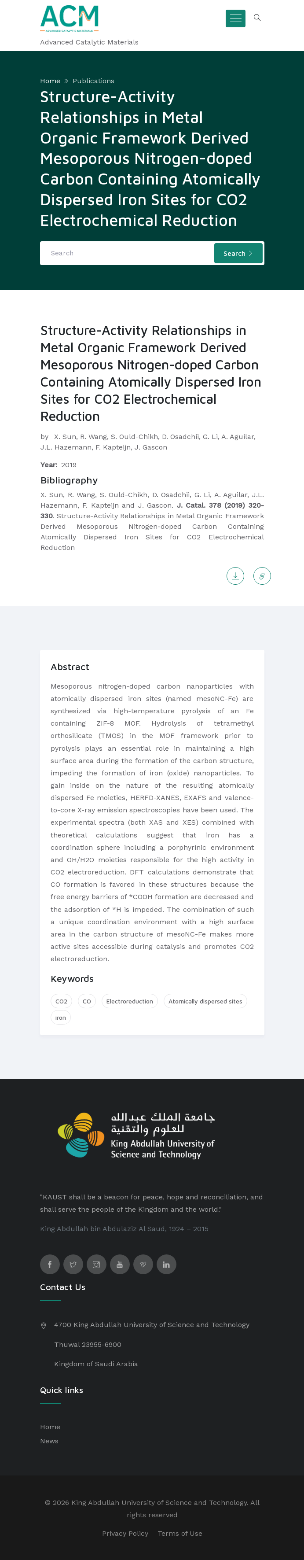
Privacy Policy (125, 1533)
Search (238, 253)
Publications (93, 81)
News (49, 1441)
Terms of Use (179, 1533)
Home (50, 81)
